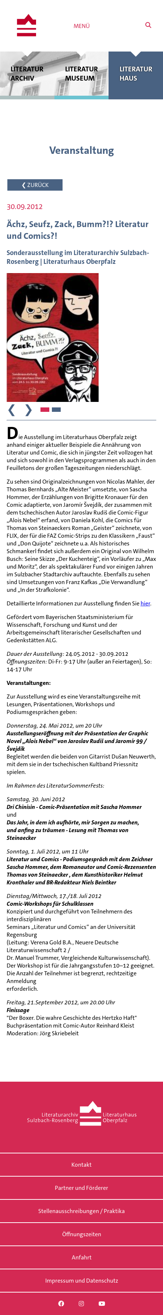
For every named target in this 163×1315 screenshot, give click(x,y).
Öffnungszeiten (81, 1234)
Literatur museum (81, 74)
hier (145, 603)
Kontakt (81, 1165)
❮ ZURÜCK (35, 185)
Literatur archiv (27, 74)
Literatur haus (136, 74)
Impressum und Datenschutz (81, 1280)
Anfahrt (82, 1257)
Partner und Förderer (81, 1188)
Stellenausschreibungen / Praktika (81, 1211)
